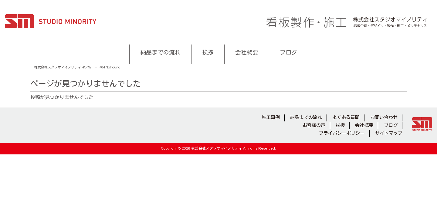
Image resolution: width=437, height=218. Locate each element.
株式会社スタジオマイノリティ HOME (62, 67)
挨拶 (340, 125)
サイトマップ (388, 133)
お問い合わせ (384, 117)
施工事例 (271, 117)
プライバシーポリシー (341, 133)
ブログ (391, 125)
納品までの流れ (306, 117)
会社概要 (364, 125)
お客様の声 (314, 125)
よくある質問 (346, 117)
